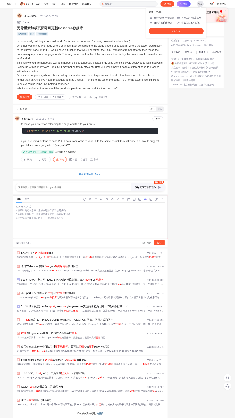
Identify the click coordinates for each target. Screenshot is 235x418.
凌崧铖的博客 (24, 364)
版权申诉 (175, 80)
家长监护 (213, 67)
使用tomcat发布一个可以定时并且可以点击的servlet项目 (65, 346)
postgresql (42, 34)
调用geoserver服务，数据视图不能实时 (49, 333)
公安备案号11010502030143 (189, 63)
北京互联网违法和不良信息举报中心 (189, 67)
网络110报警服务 (202, 72)
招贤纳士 (189, 52)
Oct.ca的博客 (23, 270)
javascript (22, 34)
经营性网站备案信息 (203, 59)
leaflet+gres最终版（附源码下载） (43, 386)
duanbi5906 (30, 16)
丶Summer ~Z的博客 (27, 297)
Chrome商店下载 (180, 76)
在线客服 (208, 45)
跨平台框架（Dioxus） (37, 400)
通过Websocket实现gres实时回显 (49, 266)
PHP (27, 22)
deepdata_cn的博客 (27, 404)
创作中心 (221, 4)
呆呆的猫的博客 (25, 324)
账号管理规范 (197, 76)
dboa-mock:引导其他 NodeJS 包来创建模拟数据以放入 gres (62, 279)
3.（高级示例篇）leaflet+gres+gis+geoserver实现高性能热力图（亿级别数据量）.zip (75, 306)
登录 (200, 4)
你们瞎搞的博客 (25, 257)
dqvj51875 (27, 118)
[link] (19, 22)
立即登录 (176, 31)
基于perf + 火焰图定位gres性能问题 (48, 293)
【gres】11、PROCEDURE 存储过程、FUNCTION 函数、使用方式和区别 (67, 319)
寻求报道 (217, 52)
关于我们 (175, 52)
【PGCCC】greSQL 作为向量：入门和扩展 (53, 373)
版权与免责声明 (213, 76)
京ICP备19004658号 (181, 59)
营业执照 (209, 63)
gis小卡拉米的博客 (26, 337)
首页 (19, 22)
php (32, 34)
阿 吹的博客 (23, 351)
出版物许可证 (188, 80)
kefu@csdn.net (194, 45)
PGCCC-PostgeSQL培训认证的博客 (35, 377)
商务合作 (203, 52)
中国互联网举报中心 (181, 72)
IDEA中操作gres (37, 252)
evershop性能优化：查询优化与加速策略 (54, 359)
